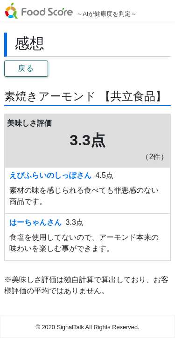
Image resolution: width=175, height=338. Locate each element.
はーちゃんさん (35, 222)
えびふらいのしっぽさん (50, 175)
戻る (26, 68)
